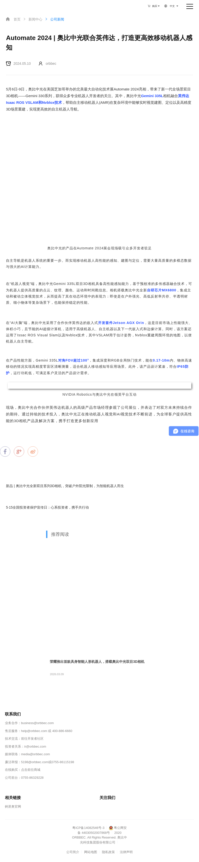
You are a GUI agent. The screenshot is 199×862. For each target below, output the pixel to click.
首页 (13, 19)
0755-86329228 (32, 777)
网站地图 (90, 852)
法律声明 (126, 852)
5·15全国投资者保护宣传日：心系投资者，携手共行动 (47, 507)
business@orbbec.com (37, 723)
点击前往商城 (30, 770)
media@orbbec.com (35, 754)
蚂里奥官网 (13, 806)
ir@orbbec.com (35, 746)
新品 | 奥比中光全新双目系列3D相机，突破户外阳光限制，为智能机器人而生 (65, 486)
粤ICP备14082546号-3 (88, 828)
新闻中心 (32, 19)
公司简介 (72, 852)
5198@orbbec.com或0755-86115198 (47, 762)
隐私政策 (108, 852)
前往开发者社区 (32, 738)
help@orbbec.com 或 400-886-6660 (46, 731)
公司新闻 (54, 19)
